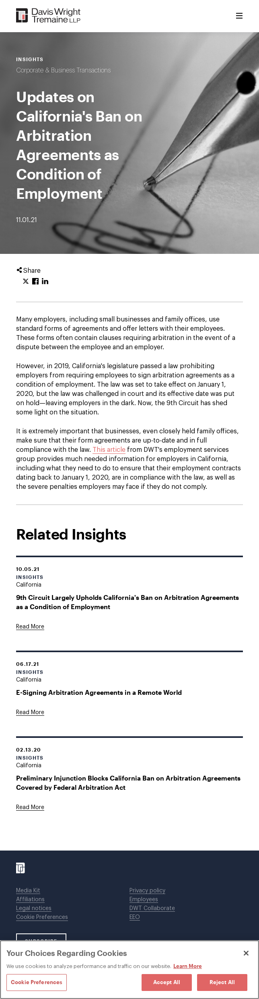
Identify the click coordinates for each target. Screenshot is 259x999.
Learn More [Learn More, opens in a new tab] (187, 966)
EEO (135, 917)
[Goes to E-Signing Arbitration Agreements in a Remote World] (30, 712)
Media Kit (28, 891)
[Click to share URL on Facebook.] (35, 281)
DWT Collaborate (152, 908)
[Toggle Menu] (239, 16)
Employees (144, 899)
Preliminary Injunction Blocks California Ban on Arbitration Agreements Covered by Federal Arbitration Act (128, 782)
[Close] (246, 953)
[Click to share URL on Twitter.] (26, 281)
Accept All (166, 982)
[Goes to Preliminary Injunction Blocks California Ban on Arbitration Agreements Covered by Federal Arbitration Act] (30, 807)
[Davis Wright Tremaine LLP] (48, 16)
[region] (129, 969)
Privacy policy (147, 891)
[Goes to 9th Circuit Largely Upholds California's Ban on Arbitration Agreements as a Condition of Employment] (30, 626)
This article (108, 450)
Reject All (222, 982)
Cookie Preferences (42, 917)
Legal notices (33, 908)
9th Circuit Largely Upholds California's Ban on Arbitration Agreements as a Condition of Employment (127, 601)
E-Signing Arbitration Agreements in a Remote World (99, 692)
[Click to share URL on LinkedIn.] (45, 281)
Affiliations (30, 899)
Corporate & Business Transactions (63, 70)
